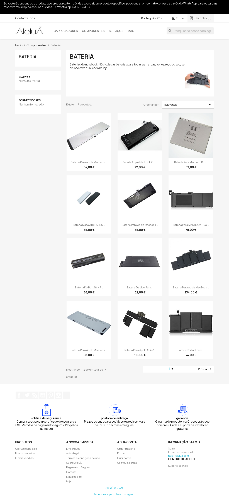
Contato (71, 472)
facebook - (101, 494)
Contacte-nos (25, 18)
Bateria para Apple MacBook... (191, 287)
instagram (128, 494)
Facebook (19, 395)
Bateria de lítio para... (140, 287)
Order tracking (126, 448)
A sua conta (127, 442)
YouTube (42, 395)
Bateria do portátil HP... (89, 287)
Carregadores (66, 31)
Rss (34, 395)
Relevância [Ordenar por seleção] (188, 105)
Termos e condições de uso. (83, 458)
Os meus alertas (127, 462)
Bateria (27, 57)
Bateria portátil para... (191, 350)
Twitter (27, 395)
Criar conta (124, 458)
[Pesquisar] (190, 30)
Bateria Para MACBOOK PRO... (191, 225)
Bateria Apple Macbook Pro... (140, 162)
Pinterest (50, 395)
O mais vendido (24, 458)
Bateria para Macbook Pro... (191, 162)
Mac (131, 31)
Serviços (116, 31)
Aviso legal (72, 453)
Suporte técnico (178, 465)
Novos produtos (25, 453)
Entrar (121, 453)
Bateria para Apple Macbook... (89, 162)
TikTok (66, 395)
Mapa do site (74, 476)
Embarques (73, 448)
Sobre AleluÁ (74, 462)
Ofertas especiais (26, 448)
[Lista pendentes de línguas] (152, 18)
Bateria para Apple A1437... (140, 350)
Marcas (24, 77)
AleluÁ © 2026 (115, 488)
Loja (68, 481)
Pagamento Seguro (78, 467)
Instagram (58, 395)
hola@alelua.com (178, 455)
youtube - (115, 494)
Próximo (205, 369)
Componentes (93, 31)
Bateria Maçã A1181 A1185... (89, 225)
